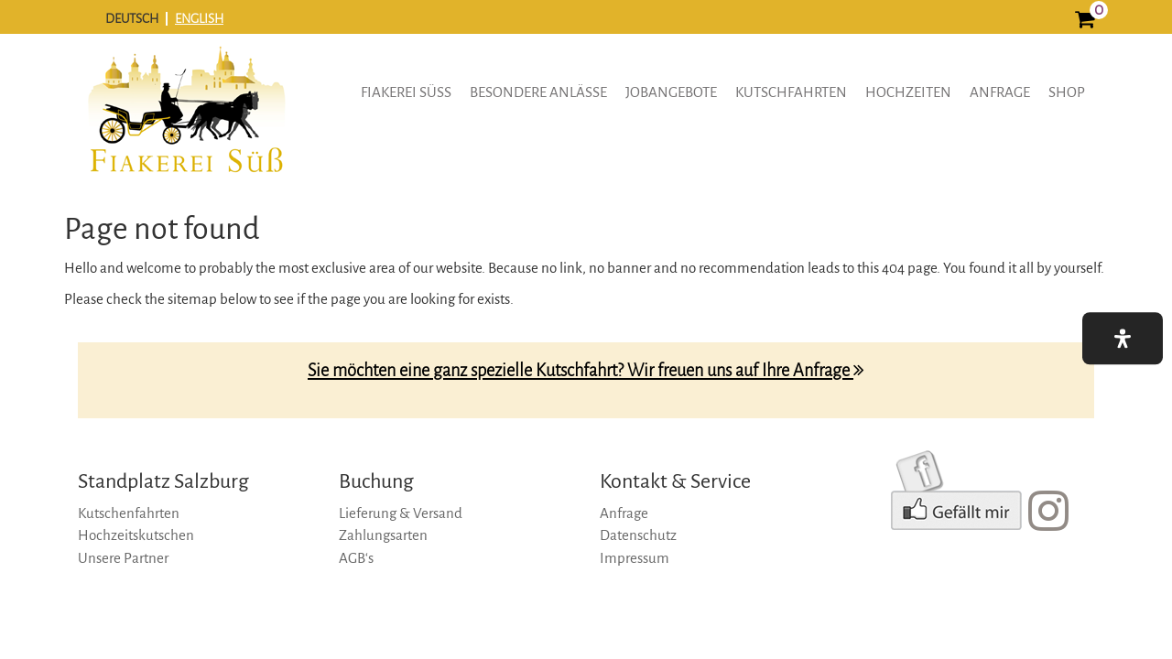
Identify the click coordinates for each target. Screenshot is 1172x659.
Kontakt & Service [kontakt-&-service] (675, 481)
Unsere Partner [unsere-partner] (123, 558)
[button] (1122, 338)
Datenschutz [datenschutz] (638, 535)
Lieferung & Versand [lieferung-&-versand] (400, 513)
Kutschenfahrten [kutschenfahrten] (128, 513)
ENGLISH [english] (199, 19)
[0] (1084, 21)
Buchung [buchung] (376, 481)
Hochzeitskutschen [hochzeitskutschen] (136, 535)
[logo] (186, 122)
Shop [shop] (1066, 92)
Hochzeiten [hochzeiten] (908, 92)
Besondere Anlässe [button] (538, 92)
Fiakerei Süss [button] (406, 92)
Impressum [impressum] (634, 558)
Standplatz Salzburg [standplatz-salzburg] (163, 481)
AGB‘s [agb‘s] (356, 558)
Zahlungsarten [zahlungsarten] (383, 535)
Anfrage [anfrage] (1000, 92)
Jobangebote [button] (671, 92)
